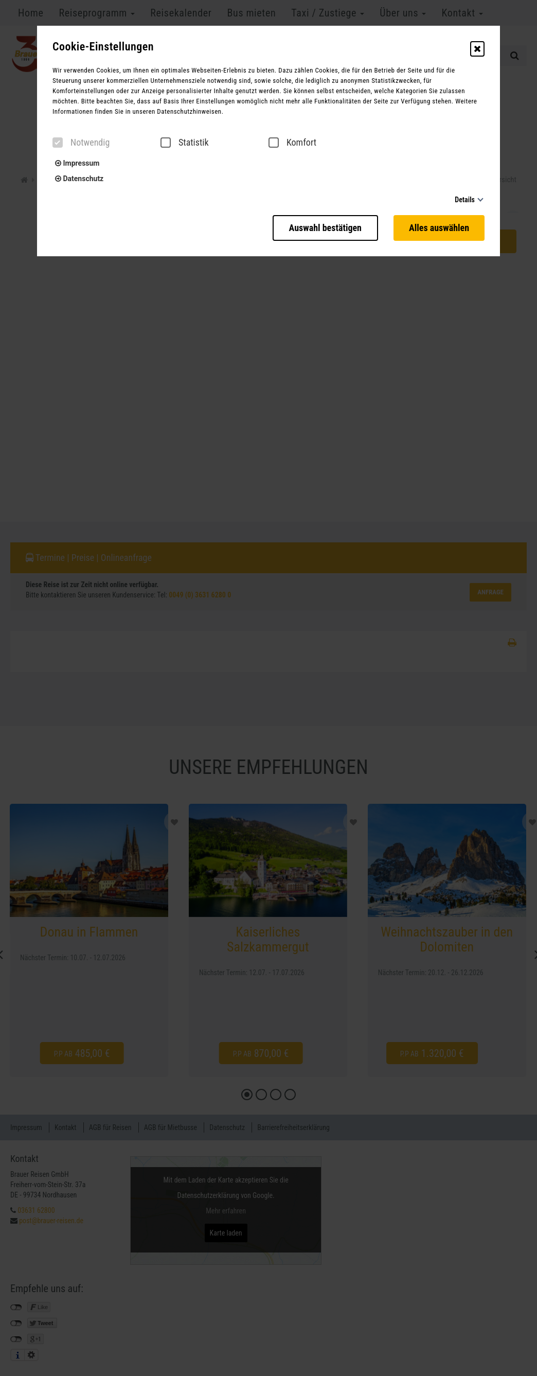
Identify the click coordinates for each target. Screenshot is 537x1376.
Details (465, 200)
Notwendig (81, 142)
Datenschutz (79, 178)
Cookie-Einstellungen (103, 46)
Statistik (184, 142)
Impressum (77, 163)
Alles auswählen (439, 227)
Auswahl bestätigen (325, 227)
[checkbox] (57, 142)
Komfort (292, 142)
